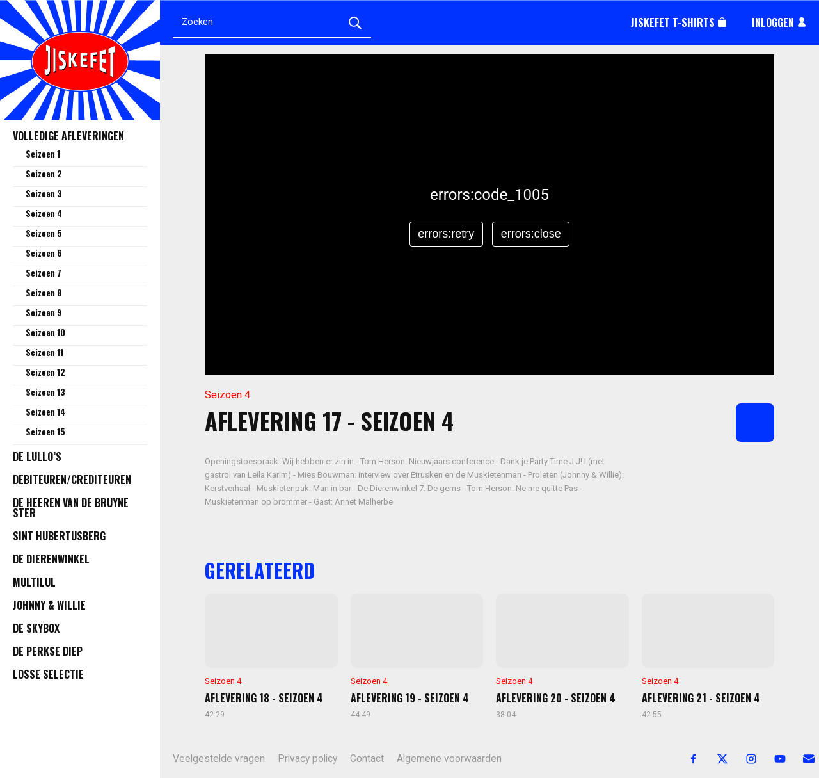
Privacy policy (307, 759)
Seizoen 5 (44, 233)
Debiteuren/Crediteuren (72, 479)
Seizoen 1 (43, 153)
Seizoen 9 (43, 312)
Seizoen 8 (44, 292)
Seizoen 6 (44, 253)
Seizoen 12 (45, 372)
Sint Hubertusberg (59, 536)
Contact (367, 759)
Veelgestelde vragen (219, 759)
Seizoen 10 (45, 332)
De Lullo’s (37, 456)
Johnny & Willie (49, 605)
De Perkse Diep (48, 651)
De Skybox (36, 628)
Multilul (34, 582)
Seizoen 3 (44, 193)
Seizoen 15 (45, 431)
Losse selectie (48, 674)
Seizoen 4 (44, 213)
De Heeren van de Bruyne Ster (71, 508)
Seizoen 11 (44, 352)
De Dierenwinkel (51, 559)
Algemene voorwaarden (449, 759)
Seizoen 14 (45, 411)
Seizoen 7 (43, 272)
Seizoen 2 (44, 173)
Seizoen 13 (45, 391)
